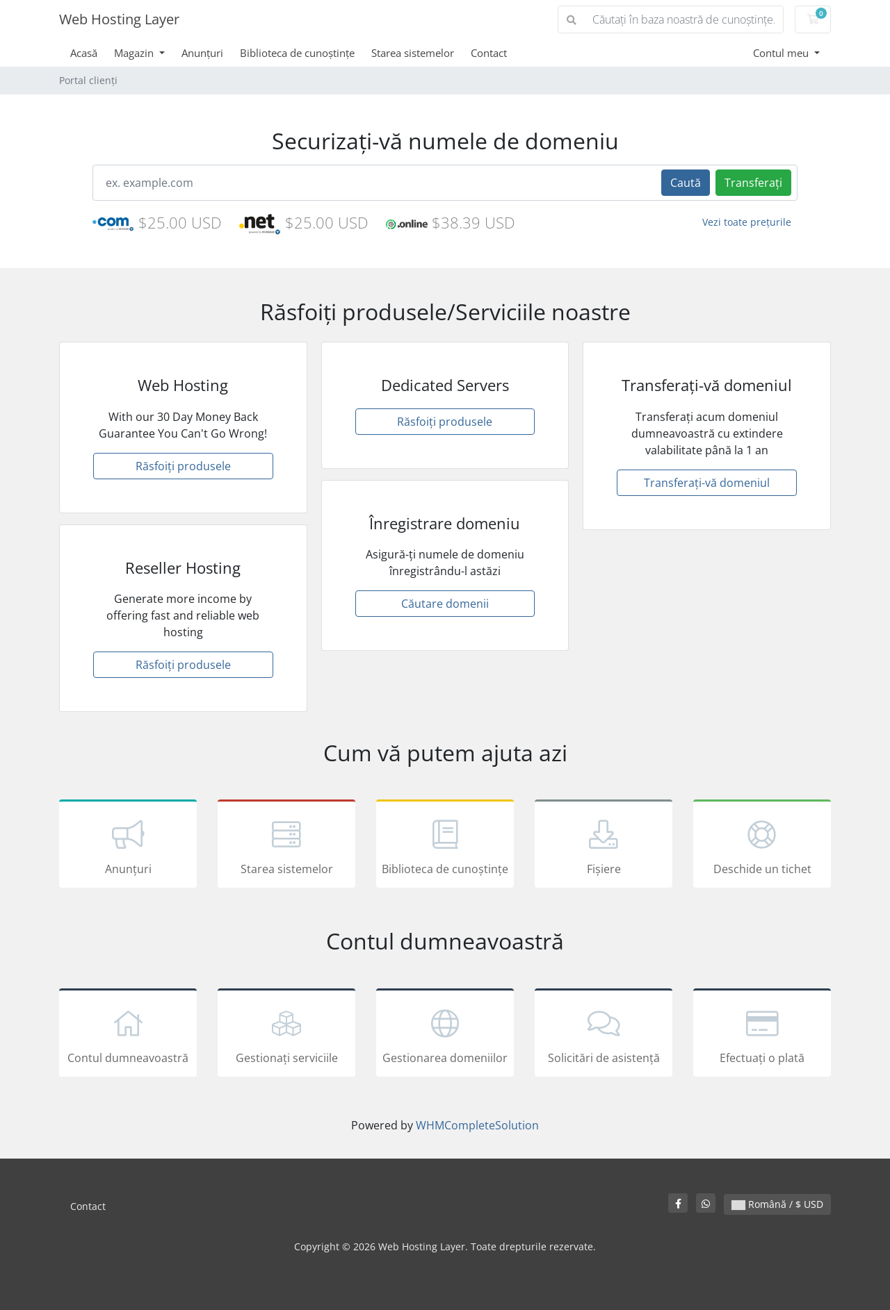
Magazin (135, 53)
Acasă (83, 53)
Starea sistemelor (412, 53)
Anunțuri (202, 53)
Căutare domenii (445, 603)
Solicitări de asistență (603, 1035)
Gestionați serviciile (286, 1035)
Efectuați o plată (762, 1035)
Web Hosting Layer (119, 19)
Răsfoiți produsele (183, 466)
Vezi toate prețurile (746, 222)
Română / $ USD (777, 1204)
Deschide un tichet (762, 846)
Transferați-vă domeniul (707, 482)
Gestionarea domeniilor (445, 1035)
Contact (489, 53)
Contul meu (782, 53)
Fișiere (603, 846)
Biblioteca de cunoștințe (297, 53)
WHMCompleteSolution (477, 1125)
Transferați (753, 182)
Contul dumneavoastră (128, 1035)
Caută (685, 182)
